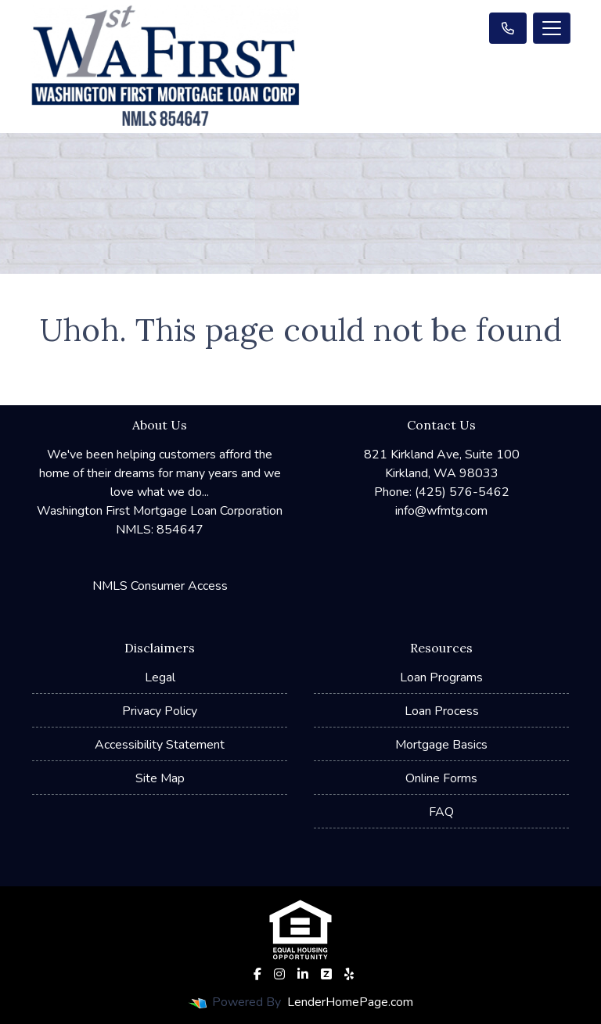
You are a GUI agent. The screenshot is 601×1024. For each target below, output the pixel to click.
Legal (160, 677)
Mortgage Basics (441, 744)
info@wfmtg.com (441, 510)
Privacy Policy (159, 711)
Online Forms (441, 778)
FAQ (441, 812)
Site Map (160, 778)
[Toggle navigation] (551, 28)
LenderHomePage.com (350, 1002)
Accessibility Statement (160, 744)
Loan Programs (441, 677)
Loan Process (442, 711)
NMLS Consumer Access (160, 586)
